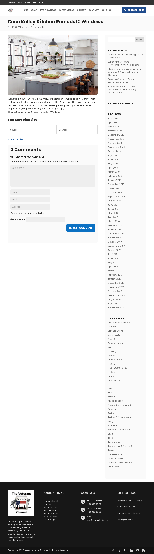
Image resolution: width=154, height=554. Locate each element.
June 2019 (113, 159)
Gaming (112, 351)
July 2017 (112, 254)
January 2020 (115, 131)
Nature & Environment (119, 405)
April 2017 (113, 266)
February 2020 (115, 126)
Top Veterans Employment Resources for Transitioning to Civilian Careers (123, 89)
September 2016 (116, 295)
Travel (111, 450)
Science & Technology (119, 429)
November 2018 (116, 188)
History (111, 372)
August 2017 (114, 250)
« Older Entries (15, 139)
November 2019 (116, 139)
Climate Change (116, 331)
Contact (93, 10)
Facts (111, 347)
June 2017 (113, 258)
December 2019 (116, 135)
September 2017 (116, 246)
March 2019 (114, 172)
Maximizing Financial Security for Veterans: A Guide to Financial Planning (125, 72)
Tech (110, 438)
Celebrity (112, 327)
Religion (112, 421)
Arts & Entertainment (119, 322)
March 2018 (114, 221)
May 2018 (113, 213)
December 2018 (116, 184)
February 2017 (115, 275)
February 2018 (115, 225)
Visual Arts (113, 467)
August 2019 (114, 151)
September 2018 (116, 196)
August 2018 (114, 201)
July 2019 (112, 155)
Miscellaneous (115, 401)
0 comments (37, 27)
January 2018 (114, 229)
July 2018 (112, 205)
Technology (114, 442)
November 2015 (116, 308)
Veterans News (115, 458)
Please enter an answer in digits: (27, 213)
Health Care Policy (117, 368)
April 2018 (113, 217)
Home (25, 10)
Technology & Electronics (121, 446)
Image (111, 376)
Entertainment (115, 343)
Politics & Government (119, 417)
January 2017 (114, 279)
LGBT (111, 384)
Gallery (81, 10)
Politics (111, 413)
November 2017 (116, 238)
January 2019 (114, 180)
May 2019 (113, 163)
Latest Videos (66, 10)
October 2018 (115, 192)
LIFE (110, 388)
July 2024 (113, 118)
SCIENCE (112, 425)
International (114, 380)
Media (111, 392)
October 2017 (115, 242)
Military (25, 27)
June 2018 (113, 209)
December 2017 (116, 233)
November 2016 (116, 287)
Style (110, 434)
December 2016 (116, 283)
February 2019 (115, 176)
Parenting (113, 409)
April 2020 (113, 122)
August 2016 (114, 299)
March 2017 (114, 270)
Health (111, 364)
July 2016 (112, 303)
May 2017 (113, 262)
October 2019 (115, 143)
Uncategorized (115, 454)
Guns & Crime (115, 359)
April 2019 (113, 168)
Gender (111, 355)
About (34, 10)
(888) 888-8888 (135, 10)
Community (114, 335)
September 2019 (116, 147)
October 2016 (115, 291)
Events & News (48, 10)
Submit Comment (80, 228)
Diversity (112, 339)
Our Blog (106, 10)
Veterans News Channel (120, 462)
